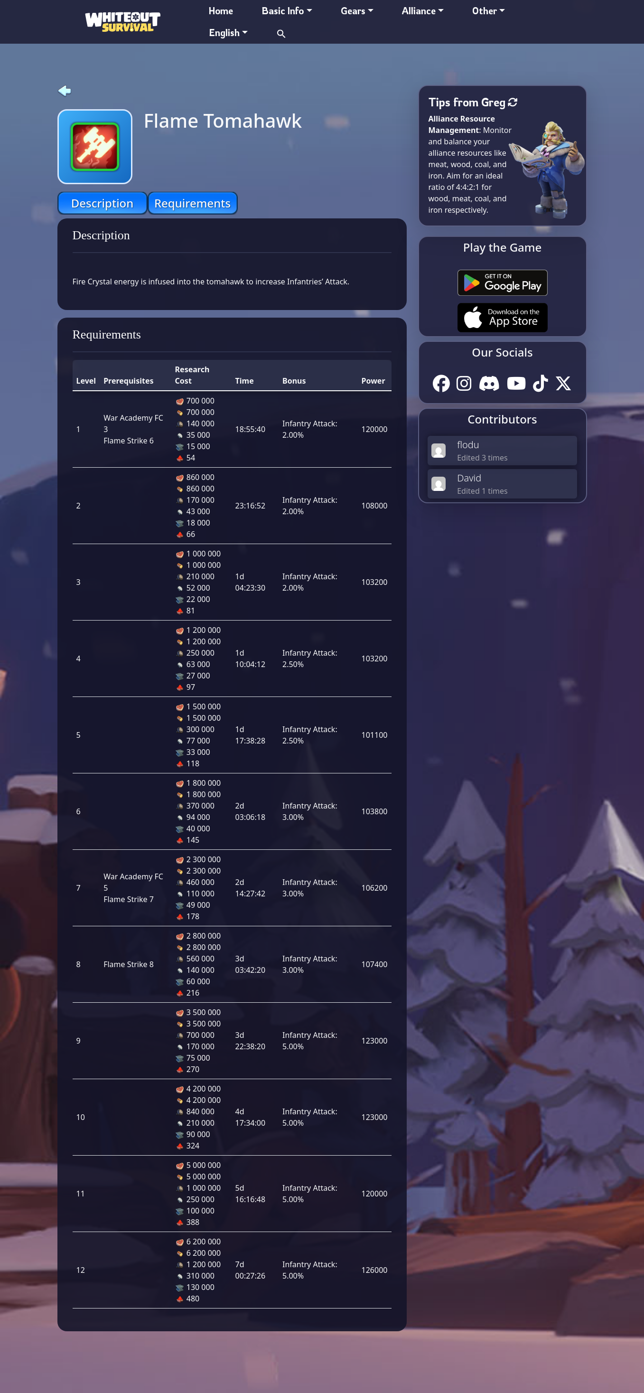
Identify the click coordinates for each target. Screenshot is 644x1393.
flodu (468, 444)
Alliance (419, 11)
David (469, 477)
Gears (353, 11)
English (224, 32)
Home (221, 11)
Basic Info (282, 11)
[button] (281, 32)
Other (484, 11)
